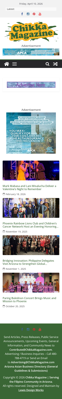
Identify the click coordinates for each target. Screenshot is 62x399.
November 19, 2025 (16, 231)
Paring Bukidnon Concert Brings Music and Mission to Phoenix (29, 300)
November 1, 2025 (16, 268)
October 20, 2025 (15, 306)
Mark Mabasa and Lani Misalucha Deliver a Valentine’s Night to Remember (29, 187)
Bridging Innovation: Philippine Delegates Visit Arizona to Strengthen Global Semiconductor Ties (28, 262)
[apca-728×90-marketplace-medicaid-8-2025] (31, 51)
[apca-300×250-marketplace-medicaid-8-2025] (31, 115)
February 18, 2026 (16, 194)
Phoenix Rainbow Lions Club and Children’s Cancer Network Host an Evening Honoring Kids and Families (30, 225)
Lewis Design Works (31, 390)
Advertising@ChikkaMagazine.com (32, 362)
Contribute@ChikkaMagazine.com (30, 350)
